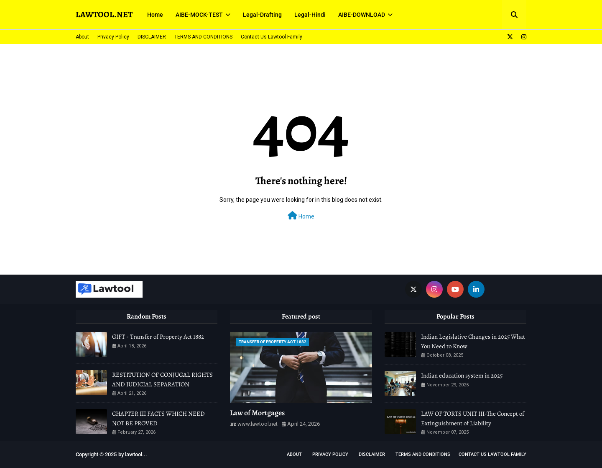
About (82, 37)
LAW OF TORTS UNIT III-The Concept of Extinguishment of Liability (472, 418)
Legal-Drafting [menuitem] (262, 14)
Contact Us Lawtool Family (271, 37)
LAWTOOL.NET (104, 14)
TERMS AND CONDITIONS (203, 37)
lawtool (133, 454)
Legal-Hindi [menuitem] (310, 14)
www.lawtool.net (257, 424)
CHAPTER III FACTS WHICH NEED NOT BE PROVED (158, 418)
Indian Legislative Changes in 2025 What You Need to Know (473, 341)
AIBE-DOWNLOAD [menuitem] (361, 14)
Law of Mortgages (257, 413)
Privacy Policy (113, 37)
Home (301, 215)
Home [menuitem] (155, 14)
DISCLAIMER (152, 37)
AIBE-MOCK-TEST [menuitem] (199, 14)
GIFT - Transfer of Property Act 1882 (158, 336)
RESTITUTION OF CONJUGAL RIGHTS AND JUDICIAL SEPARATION (162, 379)
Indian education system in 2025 (462, 375)
